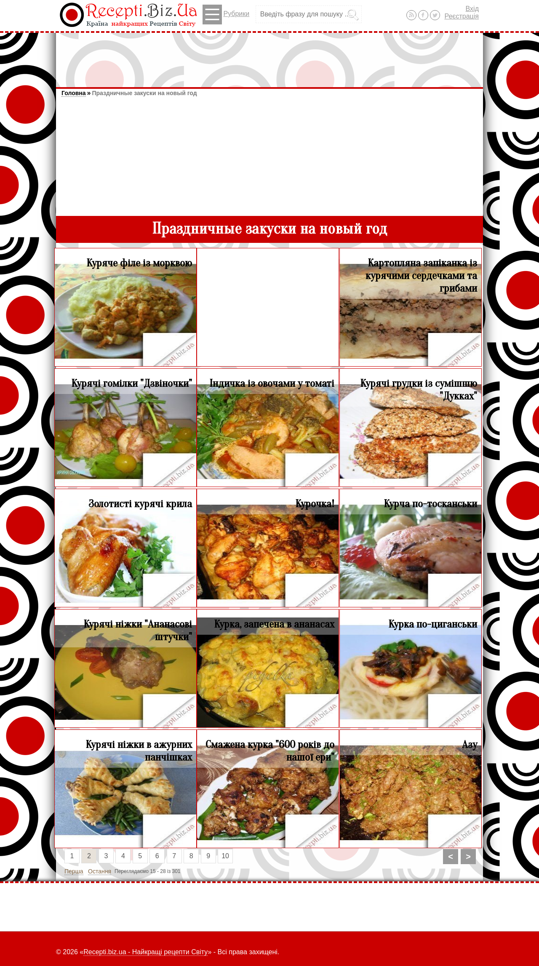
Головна (73, 93)
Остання (99, 871)
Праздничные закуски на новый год (144, 93)
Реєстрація (461, 16)
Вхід (472, 8)
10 (225, 856)
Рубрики (226, 14)
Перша (73, 871)
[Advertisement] (269, 56)
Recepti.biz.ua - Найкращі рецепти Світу (145, 951)
